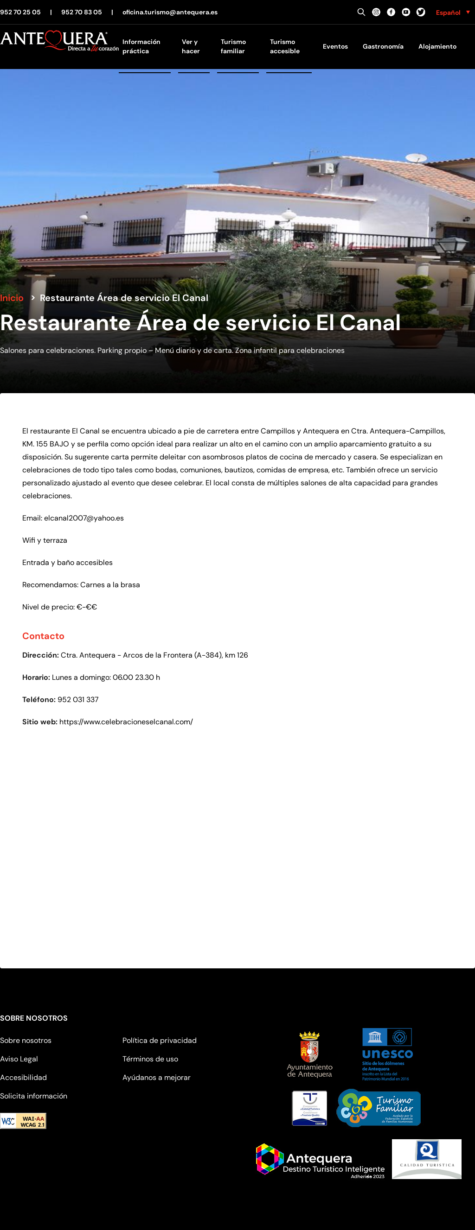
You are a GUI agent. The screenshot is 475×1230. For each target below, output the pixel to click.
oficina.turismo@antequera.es (170, 12)
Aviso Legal (19, 1059)
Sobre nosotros (25, 1040)
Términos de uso (150, 1059)
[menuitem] (453, 12)
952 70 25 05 (20, 12)
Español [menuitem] (448, 12)
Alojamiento (437, 46)
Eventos (335, 46)
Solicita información (33, 1096)
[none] (453, 12)
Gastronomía (383, 46)
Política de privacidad (159, 1040)
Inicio (12, 298)
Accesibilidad (23, 1077)
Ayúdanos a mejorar (156, 1077)
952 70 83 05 (81, 12)
